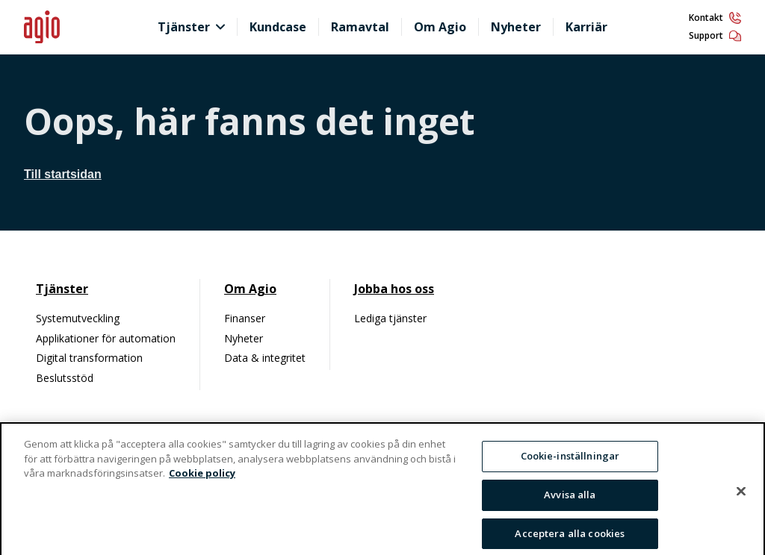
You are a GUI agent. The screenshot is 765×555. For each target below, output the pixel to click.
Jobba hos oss (394, 288)
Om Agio (440, 27)
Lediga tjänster (390, 318)
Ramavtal (360, 27)
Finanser (244, 318)
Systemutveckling (78, 318)
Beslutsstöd (64, 378)
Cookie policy (202, 479)
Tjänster (184, 27)
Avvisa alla (569, 501)
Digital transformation (89, 358)
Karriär (586, 27)
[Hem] (83, 27)
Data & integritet (265, 358)
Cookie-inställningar (570, 462)
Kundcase (278, 27)
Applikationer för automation (106, 338)
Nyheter (516, 27)
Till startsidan (63, 174)
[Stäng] (741, 498)
